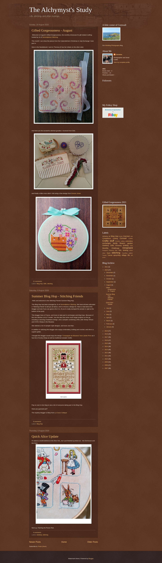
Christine (119, 54)
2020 (106, 270)
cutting (123, 241)
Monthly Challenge (110, 248)
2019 (106, 331)
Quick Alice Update (45, 436)
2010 (106, 359)
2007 (106, 368)
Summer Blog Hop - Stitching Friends (57, 296)
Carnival (126, 236)
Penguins (105, 250)
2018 (106, 334)
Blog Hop (40, 283)
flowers (122, 243)
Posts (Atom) (42, 546)
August (108, 285)
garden (130, 243)
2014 (106, 346)
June (108, 311)
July (107, 308)
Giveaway (118, 245)
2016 (106, 340)
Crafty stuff (108, 240)
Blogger (91, 558)
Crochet (117, 241)
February (109, 324)
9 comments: (37, 421)
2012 (106, 352)
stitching (50, 283)
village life (126, 255)
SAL (120, 250)
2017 (106, 337)
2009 (106, 362)
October (109, 279)
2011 (106, 356)
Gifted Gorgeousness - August (52, 30)
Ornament (127, 248)
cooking (115, 238)
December (109, 272)
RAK (116, 250)
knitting (125, 245)
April (108, 317)
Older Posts (92, 542)
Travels (104, 255)
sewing (125, 250)
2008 (106, 365)
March (108, 321)
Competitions (106, 238)
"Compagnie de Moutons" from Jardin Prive (77, 335)
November (109, 275)
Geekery (39, 535)
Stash (108, 253)
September (110, 282)
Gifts (44, 283)
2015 (106, 343)
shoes (131, 250)
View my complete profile (122, 62)
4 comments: (37, 532)
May (107, 314)
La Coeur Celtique (61, 413)
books (121, 236)
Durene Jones (76, 193)
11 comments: (38, 281)
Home (64, 542)
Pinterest (111, 250)
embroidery (129, 241)
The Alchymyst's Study (60, 9)
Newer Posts (35, 542)
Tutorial (110, 255)
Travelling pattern (127, 253)
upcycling (116, 255)
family (115, 243)
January (109, 327)
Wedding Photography (112, 45)
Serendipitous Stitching (50, 37)
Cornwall (123, 238)
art (109, 236)
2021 (106, 267)
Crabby (131, 238)
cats (131, 236)
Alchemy (105, 236)
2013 (106, 349)
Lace (131, 245)
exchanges (106, 243)
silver (103, 253)
